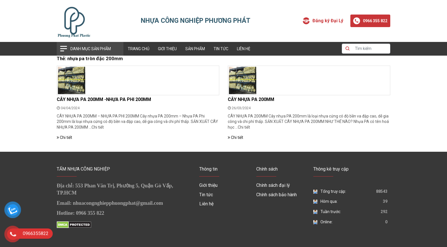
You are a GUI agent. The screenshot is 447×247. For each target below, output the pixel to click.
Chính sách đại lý (273, 185)
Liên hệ (243, 48)
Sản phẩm (195, 48)
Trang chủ (138, 48)
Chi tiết (98, 127)
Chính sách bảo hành (276, 194)
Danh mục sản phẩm (90, 48)
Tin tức (221, 48)
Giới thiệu (167, 48)
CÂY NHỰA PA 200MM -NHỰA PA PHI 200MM (104, 99)
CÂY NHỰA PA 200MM (251, 99)
